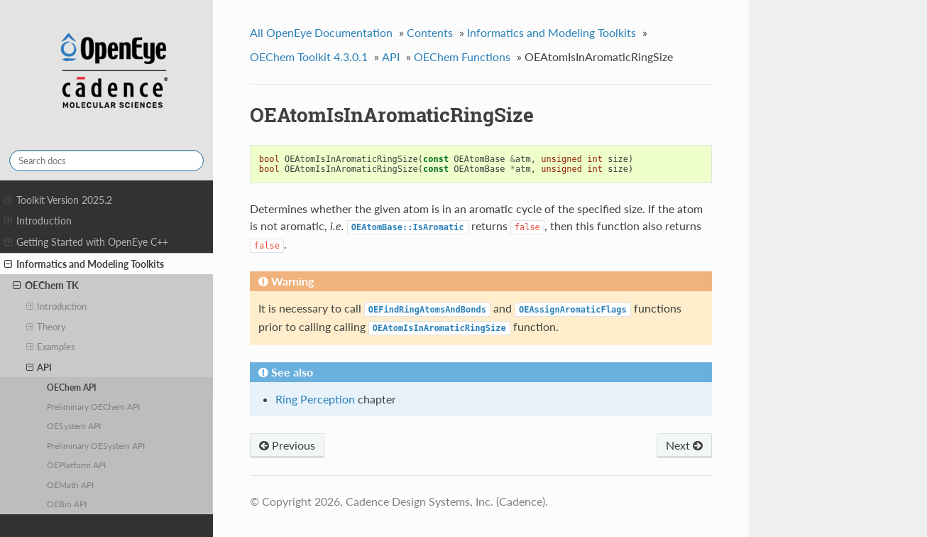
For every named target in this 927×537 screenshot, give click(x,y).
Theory (46, 326)
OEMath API (70, 484)
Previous (287, 445)
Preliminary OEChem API (93, 406)
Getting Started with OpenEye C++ (86, 242)
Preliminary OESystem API (96, 445)
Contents (430, 32)
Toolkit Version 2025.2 (58, 200)
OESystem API (74, 425)
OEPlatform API (76, 465)
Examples (51, 346)
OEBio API (67, 504)
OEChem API (72, 387)
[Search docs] (106, 160)
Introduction (38, 221)
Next (684, 445)
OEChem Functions (462, 56)
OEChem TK (46, 285)
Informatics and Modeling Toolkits (84, 264)
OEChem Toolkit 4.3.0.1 (309, 56)
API (39, 367)
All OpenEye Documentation (321, 32)
